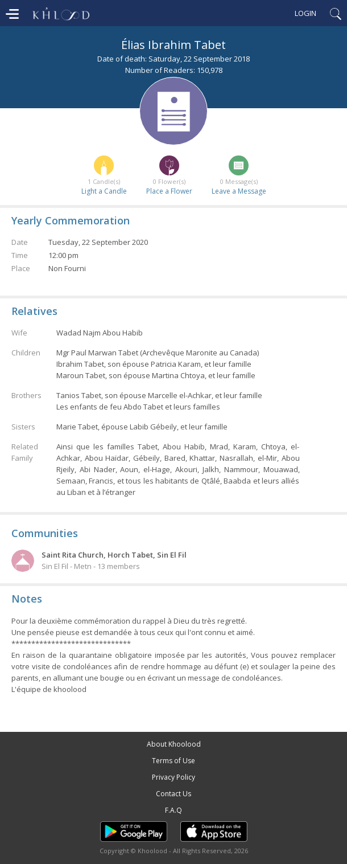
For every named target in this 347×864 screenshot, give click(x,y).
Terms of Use (173, 760)
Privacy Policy (173, 777)
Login (305, 13)
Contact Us (173, 794)
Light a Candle (104, 191)
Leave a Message (239, 191)
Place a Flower (169, 191)
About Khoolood (174, 744)
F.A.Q (173, 810)
